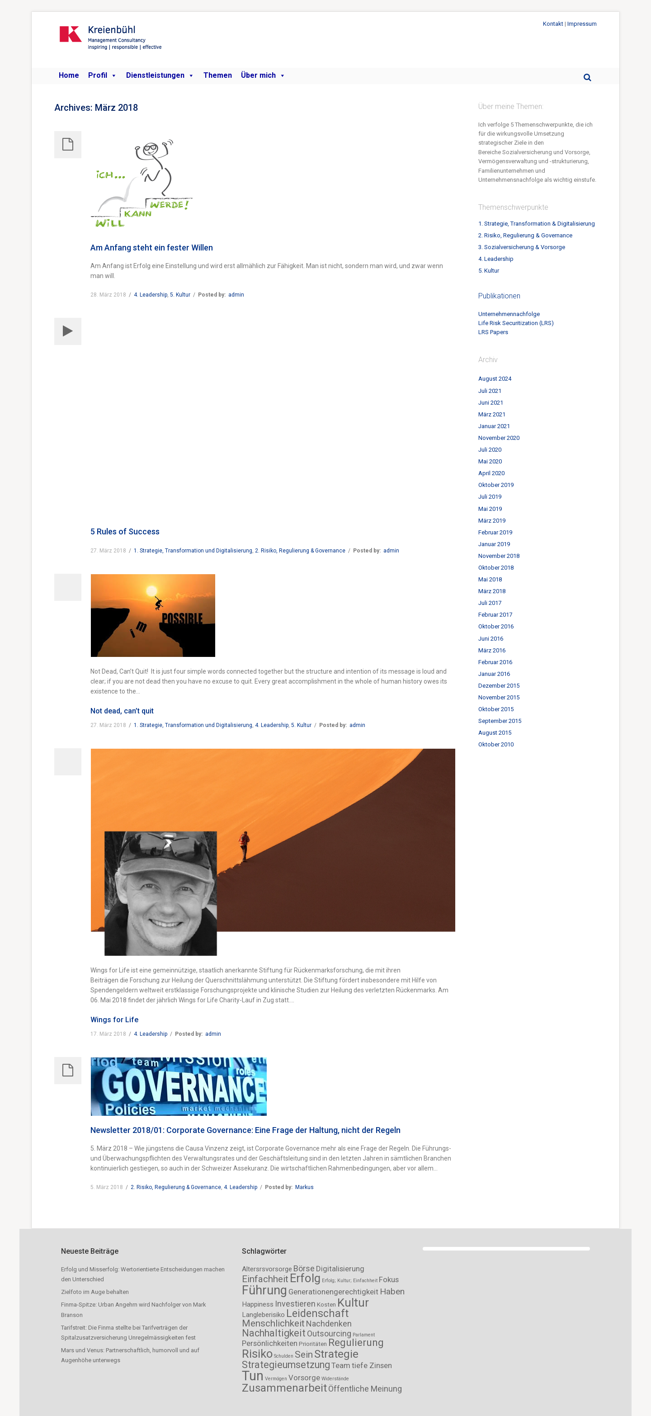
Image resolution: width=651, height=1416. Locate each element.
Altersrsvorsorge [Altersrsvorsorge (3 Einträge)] (267, 1269)
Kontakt (553, 23)
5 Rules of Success (125, 531)
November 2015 (498, 697)
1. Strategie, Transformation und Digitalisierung (193, 551)
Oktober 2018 (496, 567)
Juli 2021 (489, 390)
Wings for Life (114, 1019)
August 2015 (494, 732)
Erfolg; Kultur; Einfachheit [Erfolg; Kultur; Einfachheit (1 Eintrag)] (349, 1281)
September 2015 (499, 720)
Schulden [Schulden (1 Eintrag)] (283, 1356)
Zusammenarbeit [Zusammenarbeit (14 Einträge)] (284, 1388)
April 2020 (491, 473)
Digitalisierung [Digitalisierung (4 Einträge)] (340, 1268)
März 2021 (491, 414)
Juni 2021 (490, 402)
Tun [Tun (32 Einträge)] (253, 1375)
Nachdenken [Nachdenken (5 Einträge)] (329, 1323)
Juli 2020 (489, 449)
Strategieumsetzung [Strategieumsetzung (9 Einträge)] (286, 1364)
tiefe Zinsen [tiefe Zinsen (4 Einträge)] (372, 1365)
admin (236, 295)
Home (69, 75)
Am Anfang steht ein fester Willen (151, 247)
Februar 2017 (495, 614)
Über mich (263, 75)
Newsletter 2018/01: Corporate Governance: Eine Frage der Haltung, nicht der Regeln (245, 1130)
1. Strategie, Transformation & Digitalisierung (536, 223)
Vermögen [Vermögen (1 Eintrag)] (276, 1379)
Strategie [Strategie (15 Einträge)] (336, 1353)
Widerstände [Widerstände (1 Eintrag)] (335, 1379)
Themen (217, 75)
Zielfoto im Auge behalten (95, 1292)
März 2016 (491, 650)
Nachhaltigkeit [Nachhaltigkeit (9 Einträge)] (274, 1333)
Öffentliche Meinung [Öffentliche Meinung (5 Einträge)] (365, 1388)
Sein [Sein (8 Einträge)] (304, 1354)
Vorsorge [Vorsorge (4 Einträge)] (304, 1377)
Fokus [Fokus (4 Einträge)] (389, 1279)
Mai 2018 (490, 579)
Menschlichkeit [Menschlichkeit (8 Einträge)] (273, 1323)
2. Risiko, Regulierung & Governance (300, 551)
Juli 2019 (489, 496)
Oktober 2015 (496, 709)
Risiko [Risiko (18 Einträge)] (257, 1353)
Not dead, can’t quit (122, 711)
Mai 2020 (490, 461)
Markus (304, 1187)
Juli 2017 (489, 602)
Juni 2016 (490, 638)
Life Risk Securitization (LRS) (516, 323)
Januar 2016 (494, 673)
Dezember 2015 (498, 685)
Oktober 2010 (496, 744)
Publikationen (499, 296)
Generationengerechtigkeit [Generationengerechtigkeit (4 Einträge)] (333, 1291)
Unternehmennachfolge (509, 314)
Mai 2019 (490, 508)
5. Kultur (180, 295)
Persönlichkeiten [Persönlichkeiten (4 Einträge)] (269, 1343)
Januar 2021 (494, 426)
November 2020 (498, 437)
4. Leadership (150, 295)
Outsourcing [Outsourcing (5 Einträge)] (329, 1333)
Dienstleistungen (160, 75)
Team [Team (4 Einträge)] (340, 1365)
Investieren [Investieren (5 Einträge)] (295, 1303)
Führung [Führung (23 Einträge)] (264, 1290)
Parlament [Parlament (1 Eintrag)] (364, 1335)
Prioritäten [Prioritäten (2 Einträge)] (313, 1343)
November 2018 (498, 555)
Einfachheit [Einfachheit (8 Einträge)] (265, 1279)
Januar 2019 (494, 544)
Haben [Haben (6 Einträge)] (392, 1291)
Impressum (582, 23)
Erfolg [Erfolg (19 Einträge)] (305, 1278)
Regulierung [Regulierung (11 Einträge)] (356, 1342)
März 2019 (491, 520)
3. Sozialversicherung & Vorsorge (521, 247)
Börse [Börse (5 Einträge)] (304, 1268)
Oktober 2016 (496, 626)
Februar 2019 (495, 532)
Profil (102, 75)
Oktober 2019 (496, 484)
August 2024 (494, 378)
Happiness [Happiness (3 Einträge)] (258, 1304)
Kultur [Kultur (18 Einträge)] (353, 1302)
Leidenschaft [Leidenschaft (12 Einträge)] (317, 1313)
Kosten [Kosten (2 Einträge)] (326, 1304)
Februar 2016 (495, 662)
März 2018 (491, 591)
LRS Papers (493, 332)
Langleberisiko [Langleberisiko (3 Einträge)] (263, 1315)
